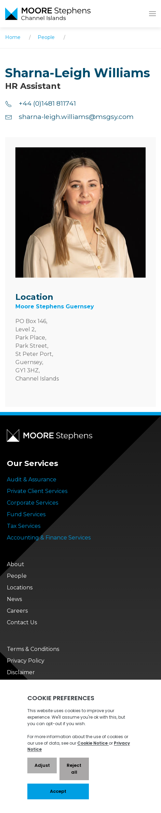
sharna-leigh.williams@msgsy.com (69, 116)
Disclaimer (21, 672)
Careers (17, 611)
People (46, 37)
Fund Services (26, 514)
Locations (19, 587)
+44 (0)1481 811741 (40, 103)
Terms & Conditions (33, 649)
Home (13, 37)
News (14, 599)
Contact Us (22, 622)
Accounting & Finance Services (49, 537)
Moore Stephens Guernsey (54, 306)
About (15, 564)
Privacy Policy (25, 660)
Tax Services (23, 526)
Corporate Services (32, 502)
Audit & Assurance (31, 479)
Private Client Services (37, 491)
